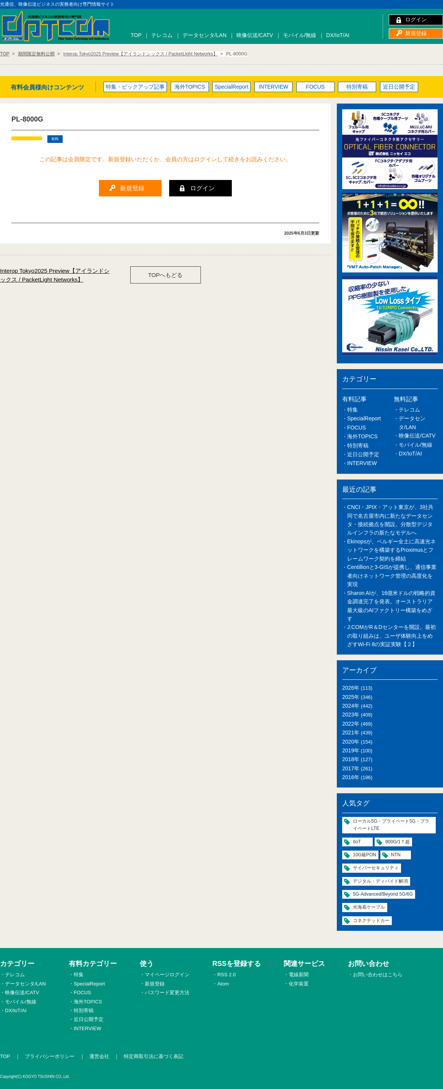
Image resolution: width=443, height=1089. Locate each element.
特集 (352, 410)
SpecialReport (231, 87)
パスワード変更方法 (167, 992)
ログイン (416, 19)
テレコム (162, 35)
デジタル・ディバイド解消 (380, 881)
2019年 (350, 750)
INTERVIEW (273, 87)
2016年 (350, 777)
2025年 (350, 697)
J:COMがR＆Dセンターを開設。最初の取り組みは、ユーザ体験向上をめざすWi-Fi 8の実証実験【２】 (391, 635)
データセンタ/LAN (204, 35)
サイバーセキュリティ (376, 867)
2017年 (350, 768)
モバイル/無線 (300, 35)
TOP (136, 35)
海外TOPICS (190, 87)
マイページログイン (167, 974)
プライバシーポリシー (49, 1056)
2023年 (350, 714)
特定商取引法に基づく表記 (153, 1056)
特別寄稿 (357, 87)
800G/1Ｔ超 (397, 841)
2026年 (350, 688)
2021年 (350, 732)
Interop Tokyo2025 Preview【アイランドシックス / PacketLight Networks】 (55, 275)
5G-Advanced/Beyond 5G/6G (383, 894)
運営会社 (99, 1056)
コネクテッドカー (371, 920)
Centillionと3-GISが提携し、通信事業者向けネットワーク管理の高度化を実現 (392, 575)
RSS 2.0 (226, 974)
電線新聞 (299, 974)
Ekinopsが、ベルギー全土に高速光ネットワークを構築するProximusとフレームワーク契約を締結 (391, 550)
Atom (223, 984)
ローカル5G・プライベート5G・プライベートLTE (391, 824)
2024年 (350, 706)
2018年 (350, 759)
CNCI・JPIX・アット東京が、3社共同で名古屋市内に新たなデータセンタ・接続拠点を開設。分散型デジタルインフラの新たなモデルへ (390, 520)
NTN (396, 854)
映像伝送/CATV (254, 35)
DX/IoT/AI (337, 35)
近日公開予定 (399, 87)
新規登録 (416, 33)
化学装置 (299, 984)
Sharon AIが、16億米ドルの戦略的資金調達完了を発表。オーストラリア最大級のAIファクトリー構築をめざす (391, 606)
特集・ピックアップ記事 (135, 87)
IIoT (357, 841)
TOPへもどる (165, 275)
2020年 (350, 742)
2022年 (350, 724)
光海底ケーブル (369, 907)
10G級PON (364, 854)
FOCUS (315, 87)
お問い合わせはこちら (378, 974)
